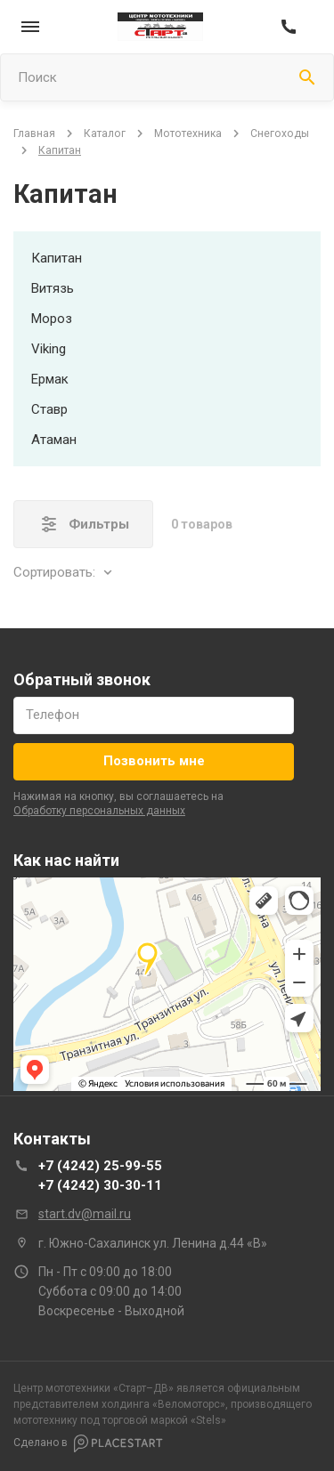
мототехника (188, 133)
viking (48, 349)
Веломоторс (189, 1404)
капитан (56, 258)
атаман (54, 440)
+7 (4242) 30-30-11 (100, 1185)
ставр (49, 409)
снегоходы (279, 133)
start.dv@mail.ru (84, 1214)
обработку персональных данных (99, 810)
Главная (34, 133)
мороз (51, 319)
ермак (50, 379)
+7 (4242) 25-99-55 (100, 1166)
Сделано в (88, 1443)
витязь (52, 288)
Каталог (105, 133)
